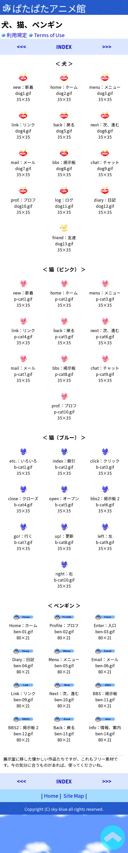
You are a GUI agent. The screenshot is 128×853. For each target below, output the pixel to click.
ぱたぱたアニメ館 (49, 8)
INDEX (64, 46)
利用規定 (14, 35)
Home (51, 795)
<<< (21, 46)
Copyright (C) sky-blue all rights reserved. (64, 809)
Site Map (73, 795)
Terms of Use (47, 35)
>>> (106, 46)
